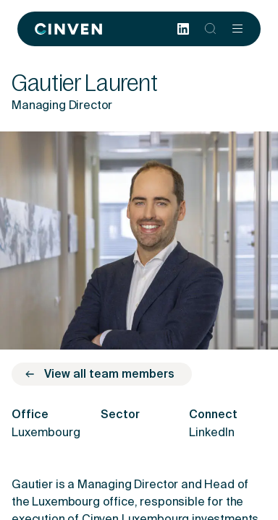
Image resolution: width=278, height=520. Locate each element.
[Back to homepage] (68, 29)
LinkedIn (212, 433)
